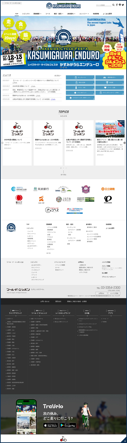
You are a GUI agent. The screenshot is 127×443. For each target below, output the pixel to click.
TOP (16, 14)
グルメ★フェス (80, 89)
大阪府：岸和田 (11, 376)
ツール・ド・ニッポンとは (12, 3)
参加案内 (70, 14)
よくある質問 (107, 14)
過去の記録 (80, 81)
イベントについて (59, 262)
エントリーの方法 (92, 234)
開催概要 (36, 14)
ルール (70, 232)
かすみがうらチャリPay (85, 327)
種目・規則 (57, 14)
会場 (48, 234)
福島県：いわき (11, 333)
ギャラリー (50, 249)
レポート (30, 236)
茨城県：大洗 (10, 351)
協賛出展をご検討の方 (86, 267)
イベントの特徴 (52, 227)
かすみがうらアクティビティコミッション (88, 319)
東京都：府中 (10, 361)
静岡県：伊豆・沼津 (36, 352)
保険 (68, 244)
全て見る (57, 75)
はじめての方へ (32, 246)
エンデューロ (71, 227)
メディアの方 (83, 272)
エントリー (83, 14)
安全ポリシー (59, 270)
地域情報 (96, 14)
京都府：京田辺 (35, 359)
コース (48, 14)
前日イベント (31, 241)
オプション (30, 243)
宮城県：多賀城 (11, 327)
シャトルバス (51, 242)
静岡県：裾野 (34, 349)
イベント (30, 248)
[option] (17, 143)
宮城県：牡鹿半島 (35, 321)
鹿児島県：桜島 (35, 365)
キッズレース (80, 77)
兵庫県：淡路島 (11, 379)
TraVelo (104, 321)
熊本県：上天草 (11, 385)
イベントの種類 (60, 265)
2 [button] (63, 168)
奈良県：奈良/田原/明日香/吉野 (15, 382)
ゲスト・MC (80, 85)
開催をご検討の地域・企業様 (77, 301)
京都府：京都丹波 (35, 362)
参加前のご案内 (92, 227)
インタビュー (35, 270)
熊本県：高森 (10, 388)
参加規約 (90, 241)
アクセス (50, 237)
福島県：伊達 (34, 328)
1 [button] (61, 168)
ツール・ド (105, 318)
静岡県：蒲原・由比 (12, 370)
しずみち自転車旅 (83, 335)
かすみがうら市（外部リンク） (80, 94)
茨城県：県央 (10, 339)
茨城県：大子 (34, 337)
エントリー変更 (92, 239)
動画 (48, 247)
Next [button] (124, 143)
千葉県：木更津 (11, 358)
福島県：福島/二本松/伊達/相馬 (39, 325)
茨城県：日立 (10, 354)
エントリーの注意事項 (94, 236)
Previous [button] (2, 143)
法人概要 (104, 273)
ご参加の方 (82, 265)
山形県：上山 (10, 330)
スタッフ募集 (106, 266)
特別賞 (110, 81)
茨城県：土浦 (10, 345)
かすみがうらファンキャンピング (88, 324)
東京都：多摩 (10, 364)
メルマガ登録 (106, 262)
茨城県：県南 (10, 342)
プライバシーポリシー (109, 277)
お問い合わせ (44, 301)
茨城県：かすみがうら (13, 348)
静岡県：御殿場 (11, 367)
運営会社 (58, 301)
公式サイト (10, 318)
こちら (15, 82)
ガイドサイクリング (37, 279)
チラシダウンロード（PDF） (109, 89)
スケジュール (51, 232)
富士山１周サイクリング (61, 321)
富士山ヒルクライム (60, 318)
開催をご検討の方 (84, 270)
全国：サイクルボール (37, 318)
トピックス (26, 14)
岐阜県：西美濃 (11, 373)
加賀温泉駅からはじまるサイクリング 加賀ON (88, 331)
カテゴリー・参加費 (74, 230)
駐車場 (49, 239)
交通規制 (50, 244)
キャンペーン (31, 233)
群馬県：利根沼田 (35, 334)
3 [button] (66, 168)
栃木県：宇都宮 (11, 336)
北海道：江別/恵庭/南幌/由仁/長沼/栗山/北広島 (16, 323)
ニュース (30, 231)
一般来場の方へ (109, 77)
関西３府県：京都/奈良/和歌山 (39, 355)
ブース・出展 (109, 85)
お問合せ (81, 262)
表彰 (69, 234)
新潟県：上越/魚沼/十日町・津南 (39, 331)
